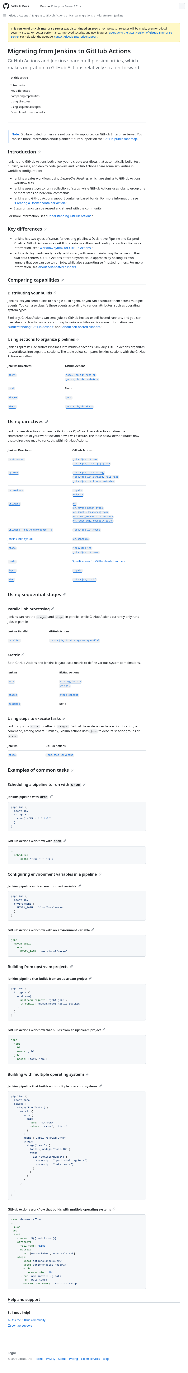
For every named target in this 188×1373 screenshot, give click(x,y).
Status (62, 1359)
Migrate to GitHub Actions (48, 15)
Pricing (73, 1359)
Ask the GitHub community (26, 1320)
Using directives (28, 421)
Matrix (16, 655)
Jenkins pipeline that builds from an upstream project (50, 979)
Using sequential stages (37, 594)
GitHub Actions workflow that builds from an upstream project (57, 1030)
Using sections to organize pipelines (43, 339)
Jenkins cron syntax (20, 539)
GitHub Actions (18, 15)
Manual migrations (81, 15)
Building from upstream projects (40, 966)
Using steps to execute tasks (36, 718)
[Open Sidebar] (5, 15)
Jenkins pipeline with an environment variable (44, 886)
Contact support (20, 1325)
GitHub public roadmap (120, 139)
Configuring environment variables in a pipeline (54, 874)
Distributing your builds (32, 293)
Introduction (24, 151)
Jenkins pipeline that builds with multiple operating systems (55, 1086)
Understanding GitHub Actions (69, 216)
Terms (39, 1359)
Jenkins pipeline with (30, 797)
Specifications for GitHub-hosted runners (98, 561)
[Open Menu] (182, 6)
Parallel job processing (31, 609)
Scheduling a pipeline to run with (47, 784)
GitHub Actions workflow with (37, 841)
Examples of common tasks (40, 770)
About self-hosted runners (57, 267)
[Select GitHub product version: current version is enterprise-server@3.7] (60, 6)
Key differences (27, 229)
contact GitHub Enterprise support (75, 36)
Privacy (50, 1359)
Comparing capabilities (36, 280)
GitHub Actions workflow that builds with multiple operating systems (61, 1209)
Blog (106, 1359)
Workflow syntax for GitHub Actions (65, 248)
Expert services (90, 1359)
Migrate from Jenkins (110, 15)
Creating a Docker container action (40, 203)
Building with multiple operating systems (48, 1074)
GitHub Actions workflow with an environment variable (51, 930)
